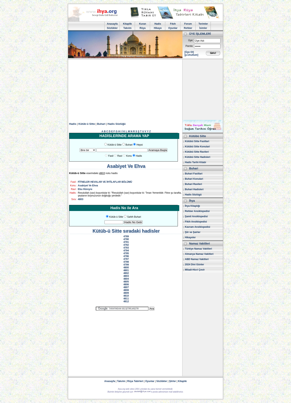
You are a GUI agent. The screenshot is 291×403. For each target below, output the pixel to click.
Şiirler (172, 381)
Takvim (127, 28)
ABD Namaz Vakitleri (197, 259)
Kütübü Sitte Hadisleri (197, 157)
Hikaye (158, 28)
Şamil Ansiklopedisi (196, 216)
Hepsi (139, 144)
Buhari (101, 123)
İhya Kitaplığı (192, 206)
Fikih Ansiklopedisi (196, 221)
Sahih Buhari (134, 216)
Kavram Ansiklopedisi (197, 227)
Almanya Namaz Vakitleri (199, 254)
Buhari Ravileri (193, 184)
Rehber (188, 28)
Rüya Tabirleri (135, 381)
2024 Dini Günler (194, 264)
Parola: (189, 46)
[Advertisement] (145, 89)
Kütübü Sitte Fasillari (197, 141)
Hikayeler (190, 237)
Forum (188, 23)
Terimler (203, 23)
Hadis (157, 23)
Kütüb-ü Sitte (86, 123)
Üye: (190, 40)
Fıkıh (173, 23)
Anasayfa (112, 23)
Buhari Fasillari (193, 173)
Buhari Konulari (194, 178)
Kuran (142, 23)
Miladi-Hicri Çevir (195, 269)
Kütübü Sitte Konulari (197, 146)
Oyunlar (172, 28)
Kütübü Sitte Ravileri (197, 151)
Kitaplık (182, 381)
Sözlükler (112, 28)
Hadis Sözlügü (193, 194)
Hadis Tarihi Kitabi (195, 162)
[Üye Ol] (189, 52)
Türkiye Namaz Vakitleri (198, 248)
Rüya (143, 28)
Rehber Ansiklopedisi (197, 211)
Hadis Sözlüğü (117, 123)
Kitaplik (127, 23)
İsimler (203, 28)
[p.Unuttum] (191, 55)
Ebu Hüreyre (85, 189)
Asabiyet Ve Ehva (88, 185)
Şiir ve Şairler (192, 232)
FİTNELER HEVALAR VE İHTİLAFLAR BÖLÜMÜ (105, 182)
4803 (80, 199)
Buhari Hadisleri (194, 189)
